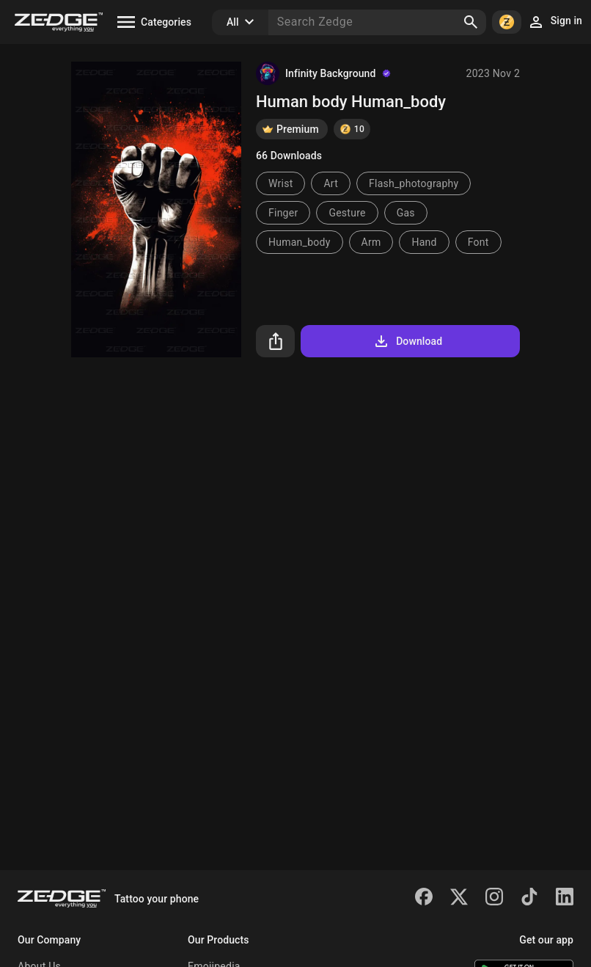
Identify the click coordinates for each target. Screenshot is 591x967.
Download (407, 341)
